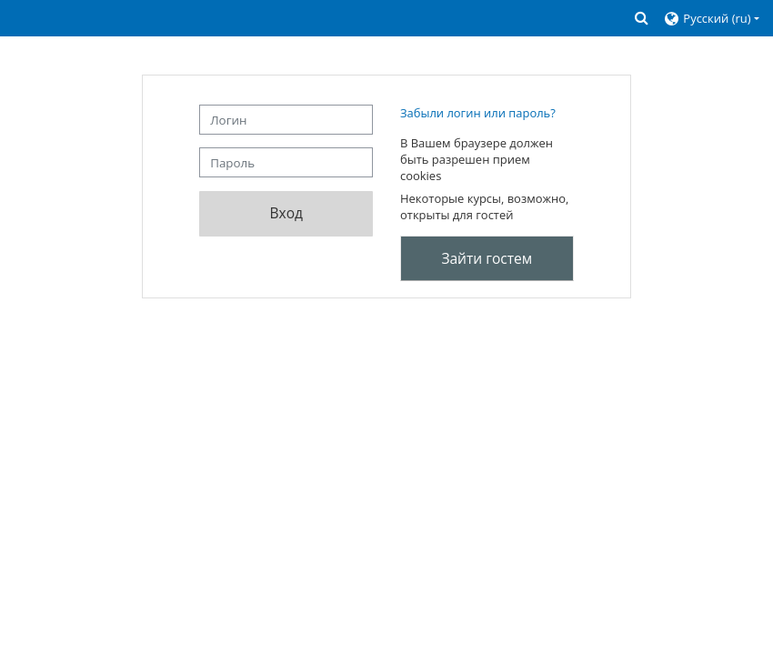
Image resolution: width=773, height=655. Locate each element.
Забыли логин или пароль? (478, 113)
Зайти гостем (486, 258)
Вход (285, 213)
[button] (642, 17)
